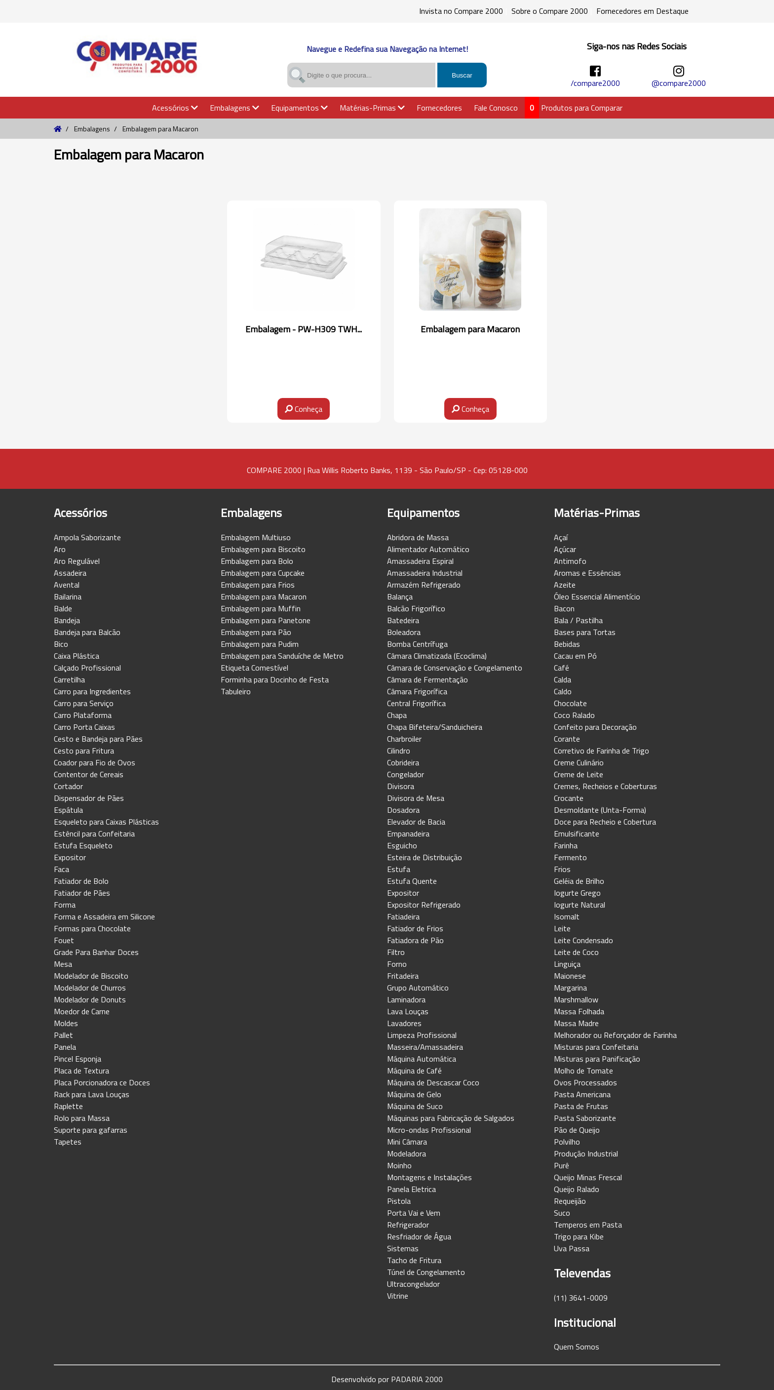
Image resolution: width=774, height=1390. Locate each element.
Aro (60, 549)
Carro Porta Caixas (84, 727)
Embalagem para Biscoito (263, 549)
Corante (567, 739)
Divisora (400, 786)
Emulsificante (576, 833)
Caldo (563, 691)
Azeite (565, 585)
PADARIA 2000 (417, 1379)
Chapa (397, 715)
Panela (65, 1047)
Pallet (63, 1035)
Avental (66, 585)
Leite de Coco (576, 952)
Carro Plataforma (83, 715)
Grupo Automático (418, 987)
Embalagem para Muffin (261, 608)
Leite (562, 928)
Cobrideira (403, 762)
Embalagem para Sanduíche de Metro (282, 656)
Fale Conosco (496, 108)
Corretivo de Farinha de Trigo (601, 750)
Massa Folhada (579, 1011)
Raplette (68, 1106)
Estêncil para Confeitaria (94, 833)
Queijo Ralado (576, 1189)
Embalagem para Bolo (257, 561)
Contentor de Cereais (88, 774)
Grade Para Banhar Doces (96, 952)
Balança (400, 596)
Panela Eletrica (411, 1189)
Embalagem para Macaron (264, 596)
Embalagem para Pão (256, 632)
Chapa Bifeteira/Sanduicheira (434, 727)
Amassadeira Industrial (425, 573)
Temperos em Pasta (588, 1225)
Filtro (396, 952)
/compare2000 (595, 83)
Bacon (564, 608)
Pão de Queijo (577, 1130)
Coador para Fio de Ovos (94, 762)
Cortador (68, 786)
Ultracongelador (413, 1284)
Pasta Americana (582, 1094)
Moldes (66, 1023)
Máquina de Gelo (414, 1094)
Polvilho (567, 1142)
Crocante (568, 798)
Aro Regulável (77, 561)
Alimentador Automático (428, 549)
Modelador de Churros (90, 987)
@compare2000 (679, 83)
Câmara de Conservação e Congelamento (454, 668)
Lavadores (404, 1023)
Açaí (561, 537)
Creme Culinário (579, 762)
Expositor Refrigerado (424, 905)
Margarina (570, 987)
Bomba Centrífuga (417, 644)
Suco (562, 1213)
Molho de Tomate (583, 1070)
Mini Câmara (407, 1142)
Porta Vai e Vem (413, 1213)
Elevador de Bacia (416, 822)
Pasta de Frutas (581, 1106)
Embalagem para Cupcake (263, 573)
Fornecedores (439, 108)
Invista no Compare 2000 (461, 11)
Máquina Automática (421, 1059)
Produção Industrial (586, 1153)
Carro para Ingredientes (92, 691)
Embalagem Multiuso (256, 537)
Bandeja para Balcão (87, 632)
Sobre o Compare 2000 (549, 11)
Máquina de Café (414, 1070)
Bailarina (67, 596)
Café (561, 668)
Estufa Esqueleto (83, 845)
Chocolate (570, 703)
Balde (63, 608)
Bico (61, 644)
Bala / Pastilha (578, 620)
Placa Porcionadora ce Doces (102, 1082)
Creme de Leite (578, 774)
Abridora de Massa (418, 537)
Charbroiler (404, 739)
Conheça (303, 409)
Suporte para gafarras (90, 1130)
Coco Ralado (574, 715)
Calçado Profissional (87, 668)
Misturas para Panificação (597, 1059)
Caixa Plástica (76, 656)
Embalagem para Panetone (265, 620)
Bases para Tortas (585, 632)
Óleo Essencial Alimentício (597, 596)
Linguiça (567, 964)
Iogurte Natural (579, 905)
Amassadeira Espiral (420, 561)
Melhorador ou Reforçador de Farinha (615, 1035)
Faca (61, 869)
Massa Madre (576, 1023)
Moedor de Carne (82, 1011)
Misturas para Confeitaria (596, 1047)
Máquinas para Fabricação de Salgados (450, 1118)
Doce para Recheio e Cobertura (605, 822)
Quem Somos (576, 1346)
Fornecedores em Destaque (642, 11)
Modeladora (406, 1153)
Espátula (68, 810)
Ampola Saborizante (87, 537)
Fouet (64, 940)
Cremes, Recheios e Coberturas (605, 786)
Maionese (570, 976)
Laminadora (406, 999)
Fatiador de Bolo (81, 881)
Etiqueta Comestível (254, 668)
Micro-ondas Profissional (429, 1130)
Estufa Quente (412, 881)
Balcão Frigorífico (416, 608)
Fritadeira (403, 976)
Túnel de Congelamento (426, 1272)
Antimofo (570, 561)
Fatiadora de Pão (415, 940)
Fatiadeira (403, 916)
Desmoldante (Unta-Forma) (600, 810)
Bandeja (67, 620)
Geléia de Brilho (579, 881)
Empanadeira (408, 833)
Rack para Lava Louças (91, 1094)
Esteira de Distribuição (424, 857)
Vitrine (397, 1296)
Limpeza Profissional (422, 1035)
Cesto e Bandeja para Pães (98, 739)
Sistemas (403, 1248)
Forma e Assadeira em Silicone (104, 916)
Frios (562, 869)
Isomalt (567, 916)
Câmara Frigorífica (417, 691)
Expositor (70, 857)
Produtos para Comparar (581, 108)
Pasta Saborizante (585, 1118)
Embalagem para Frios (258, 585)
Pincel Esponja (77, 1059)
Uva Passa (571, 1248)
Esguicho (402, 845)
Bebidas (567, 644)
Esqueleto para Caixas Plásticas (106, 822)
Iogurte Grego (577, 893)
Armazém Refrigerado (424, 585)
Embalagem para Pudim (260, 644)
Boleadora (404, 632)
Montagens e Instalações (429, 1177)
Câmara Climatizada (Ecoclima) (437, 656)
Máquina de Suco (415, 1106)
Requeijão (570, 1201)
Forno (397, 964)
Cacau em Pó (575, 656)
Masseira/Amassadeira (425, 1047)
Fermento (570, 857)
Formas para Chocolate (92, 928)
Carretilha (69, 679)
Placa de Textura (81, 1070)
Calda (562, 679)
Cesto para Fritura (84, 750)
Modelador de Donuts (90, 999)
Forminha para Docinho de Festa (275, 679)
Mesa (63, 964)
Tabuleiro (236, 691)
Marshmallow (576, 999)
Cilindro (398, 750)
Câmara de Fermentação (427, 679)
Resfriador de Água (419, 1236)
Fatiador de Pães (82, 893)
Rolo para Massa (82, 1118)
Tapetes (67, 1142)
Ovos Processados (585, 1082)
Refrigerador (408, 1225)
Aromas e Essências (587, 573)
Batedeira (403, 620)
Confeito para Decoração (595, 727)
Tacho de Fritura (414, 1260)
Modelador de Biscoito (91, 976)
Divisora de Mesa (415, 798)
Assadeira (70, 573)
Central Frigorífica (416, 703)
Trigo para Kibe (579, 1236)
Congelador (405, 774)
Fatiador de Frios (415, 928)
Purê (561, 1165)
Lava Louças (407, 1011)
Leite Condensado (583, 940)
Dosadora (403, 810)
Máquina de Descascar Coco (433, 1082)
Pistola (399, 1201)
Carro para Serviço (84, 703)
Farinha (566, 845)
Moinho (399, 1165)
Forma (65, 905)
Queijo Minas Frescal (588, 1177)
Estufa (398, 869)
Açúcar (565, 549)
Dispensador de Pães (89, 798)
